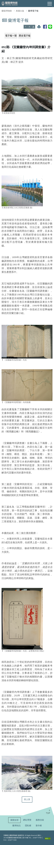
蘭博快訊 (16, 825)
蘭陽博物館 (7, 11)
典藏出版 (20, 11)
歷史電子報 (24, 35)
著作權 (39, 825)
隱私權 (28, 825)
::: (1, 19)
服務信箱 (40, 820)
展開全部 (14, 820)
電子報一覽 (11, 35)
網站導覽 (27, 820)
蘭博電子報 (33, 11)
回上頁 (27, 799)
